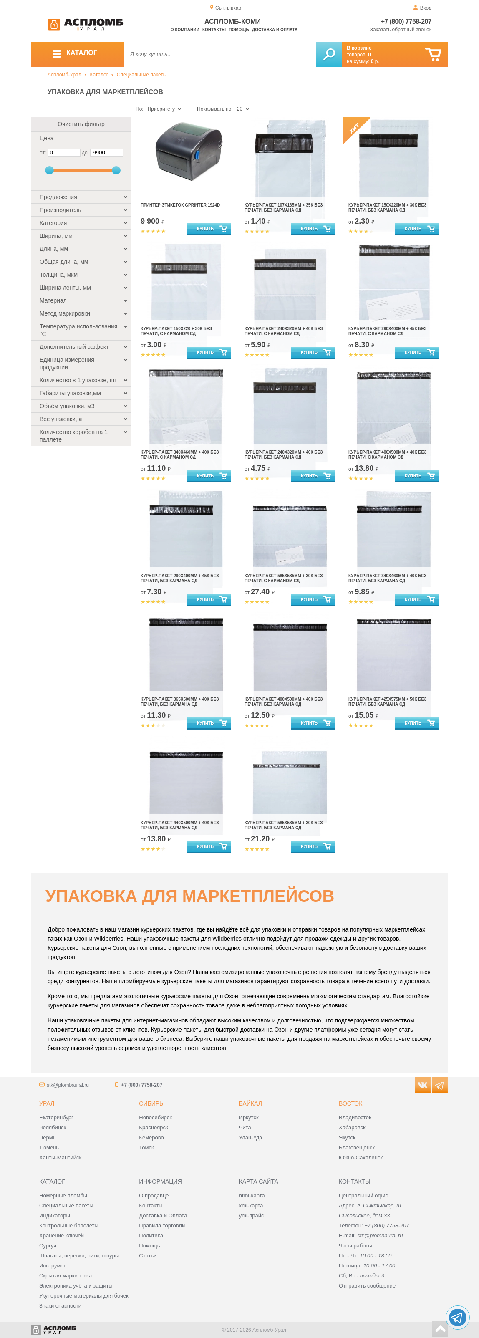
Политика (151, 1235)
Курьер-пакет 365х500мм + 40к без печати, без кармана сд (180, 702)
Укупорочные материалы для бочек (84, 1296)
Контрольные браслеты (68, 1225)
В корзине (359, 48)
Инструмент (54, 1265)
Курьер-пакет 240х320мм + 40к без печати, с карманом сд (284, 331)
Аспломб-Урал (64, 75)
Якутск (347, 1137)
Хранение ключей (61, 1235)
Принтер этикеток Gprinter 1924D (180, 205)
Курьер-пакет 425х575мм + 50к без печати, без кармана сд (387, 702)
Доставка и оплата (274, 30)
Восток (350, 1103)
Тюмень (49, 1147)
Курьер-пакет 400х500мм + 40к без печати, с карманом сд (387, 454)
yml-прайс (251, 1215)
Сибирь (151, 1103)
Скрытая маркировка (65, 1275)
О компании (185, 30)
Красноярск (153, 1127)
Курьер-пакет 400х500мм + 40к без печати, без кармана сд (284, 702)
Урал (46, 1103)
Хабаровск (352, 1127)
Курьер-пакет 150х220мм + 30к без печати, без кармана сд (387, 207)
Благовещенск (357, 1147)
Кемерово (151, 1137)
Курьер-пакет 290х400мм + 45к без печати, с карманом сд (387, 331)
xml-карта (251, 1205)
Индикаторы (54, 1215)
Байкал (250, 1103)
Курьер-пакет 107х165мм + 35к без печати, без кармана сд (284, 207)
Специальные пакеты (142, 75)
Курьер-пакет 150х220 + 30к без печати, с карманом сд (176, 331)
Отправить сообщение (367, 1285)
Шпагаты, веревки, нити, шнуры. (80, 1255)
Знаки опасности (60, 1306)
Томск (146, 1147)
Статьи (147, 1255)
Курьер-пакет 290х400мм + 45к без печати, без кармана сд (180, 578)
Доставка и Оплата (163, 1215)
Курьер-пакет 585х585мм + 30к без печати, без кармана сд (284, 825)
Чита (245, 1127)
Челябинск (52, 1127)
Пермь (47, 1137)
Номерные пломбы (63, 1195)
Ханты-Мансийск (60, 1157)
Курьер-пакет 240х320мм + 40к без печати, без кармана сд (284, 454)
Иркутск (249, 1117)
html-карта (252, 1195)
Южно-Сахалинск (361, 1157)
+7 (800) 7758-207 (406, 21)
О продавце (154, 1195)
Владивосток (355, 1117)
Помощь (239, 30)
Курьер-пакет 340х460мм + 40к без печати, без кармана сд (387, 578)
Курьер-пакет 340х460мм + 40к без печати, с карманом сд (180, 454)
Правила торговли (162, 1225)
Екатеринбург (56, 1117)
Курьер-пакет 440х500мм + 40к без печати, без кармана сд (180, 825)
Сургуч (47, 1245)
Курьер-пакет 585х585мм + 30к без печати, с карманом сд (284, 578)
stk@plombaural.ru (68, 1085)
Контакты (214, 30)
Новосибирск (155, 1117)
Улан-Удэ (250, 1137)
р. (375, 61)
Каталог (99, 75)
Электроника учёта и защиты (76, 1285)
